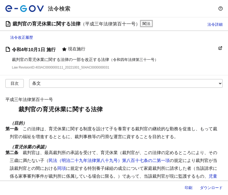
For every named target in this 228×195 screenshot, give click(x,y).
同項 (61, 168)
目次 (15, 83)
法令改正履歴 (21, 37)
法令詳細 (215, 24)
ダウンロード (211, 188)
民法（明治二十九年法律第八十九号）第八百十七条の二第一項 (109, 160)
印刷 (188, 188)
